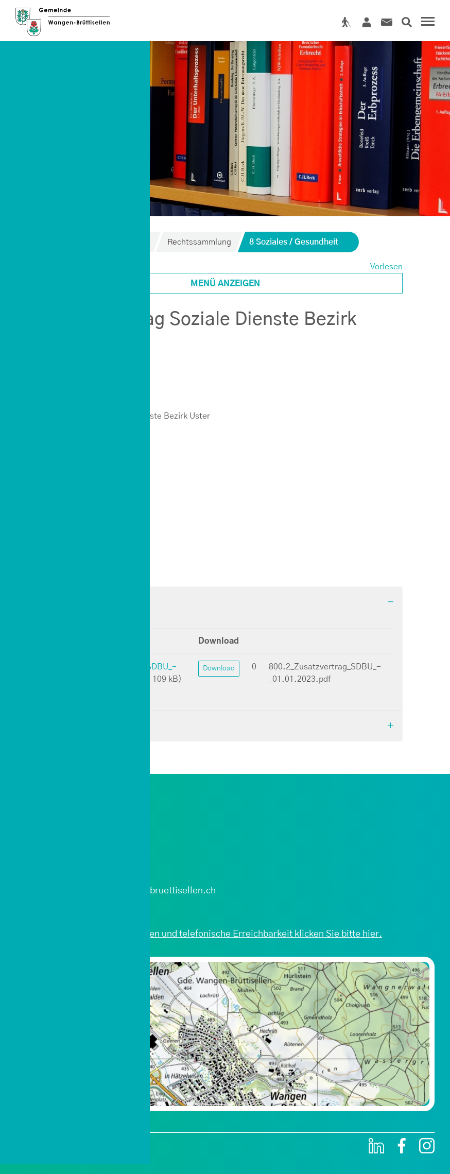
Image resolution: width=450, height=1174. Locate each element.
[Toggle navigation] (426, 22)
